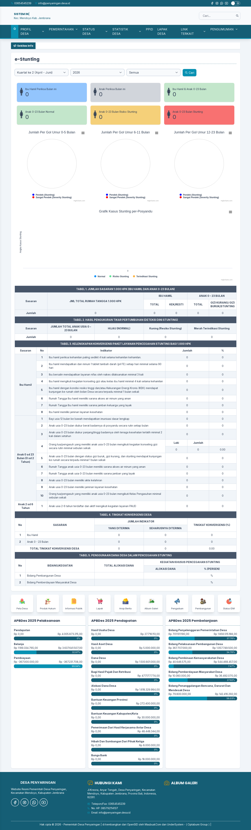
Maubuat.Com (153, 824)
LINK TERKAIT (193, 31)
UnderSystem (175, 824)
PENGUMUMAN (224, 29)
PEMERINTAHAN (63, 29)
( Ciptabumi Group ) (198, 824)
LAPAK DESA (162, 31)
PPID (149, 29)
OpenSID (132, 824)
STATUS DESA (95, 31)
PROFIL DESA (33, 31)
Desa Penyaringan (89, 824)
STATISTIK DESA (126, 31)
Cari (189, 72)
